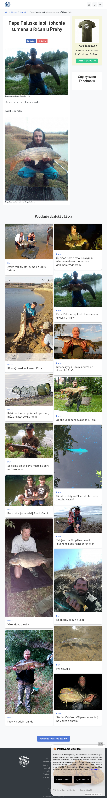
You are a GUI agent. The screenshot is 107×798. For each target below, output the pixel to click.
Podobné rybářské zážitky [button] (53, 738)
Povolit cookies (63, 779)
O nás (45, 758)
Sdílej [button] (31, 41)
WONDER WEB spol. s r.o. (93, 794)
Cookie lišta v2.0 (86, 790)
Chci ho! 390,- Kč (86, 61)
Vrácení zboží (48, 777)
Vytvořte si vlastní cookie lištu (64, 790)
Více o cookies (93, 769)
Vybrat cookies (82, 779)
